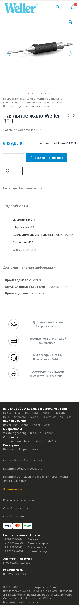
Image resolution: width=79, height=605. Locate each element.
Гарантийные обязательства (22, 460)
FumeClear (19, 416)
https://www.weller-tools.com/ (22, 602)
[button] (70, 25)
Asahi (47, 425)
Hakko (7, 413)
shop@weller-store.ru (16, 562)
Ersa (18, 413)
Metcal (34, 416)
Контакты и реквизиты (18, 500)
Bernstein (9, 449)
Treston (8, 441)
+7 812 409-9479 (13, 543)
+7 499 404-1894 (13, 539)
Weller (47, 413)
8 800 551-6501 (14, 551)
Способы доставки (15, 508)
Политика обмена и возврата (22, 468)
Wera (35, 449)
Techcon (38, 441)
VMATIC (52, 441)
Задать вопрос (13, 489)
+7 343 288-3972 (13, 547)
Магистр (65, 416)
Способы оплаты (14, 516)
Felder (36, 425)
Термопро (49, 416)
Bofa (6, 416)
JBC (27, 413)
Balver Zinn (10, 425)
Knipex (23, 449)
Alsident (60, 413)
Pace (35, 413)
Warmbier (23, 441)
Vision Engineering (14, 433)
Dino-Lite (35, 433)
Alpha (25, 425)
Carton (49, 433)
